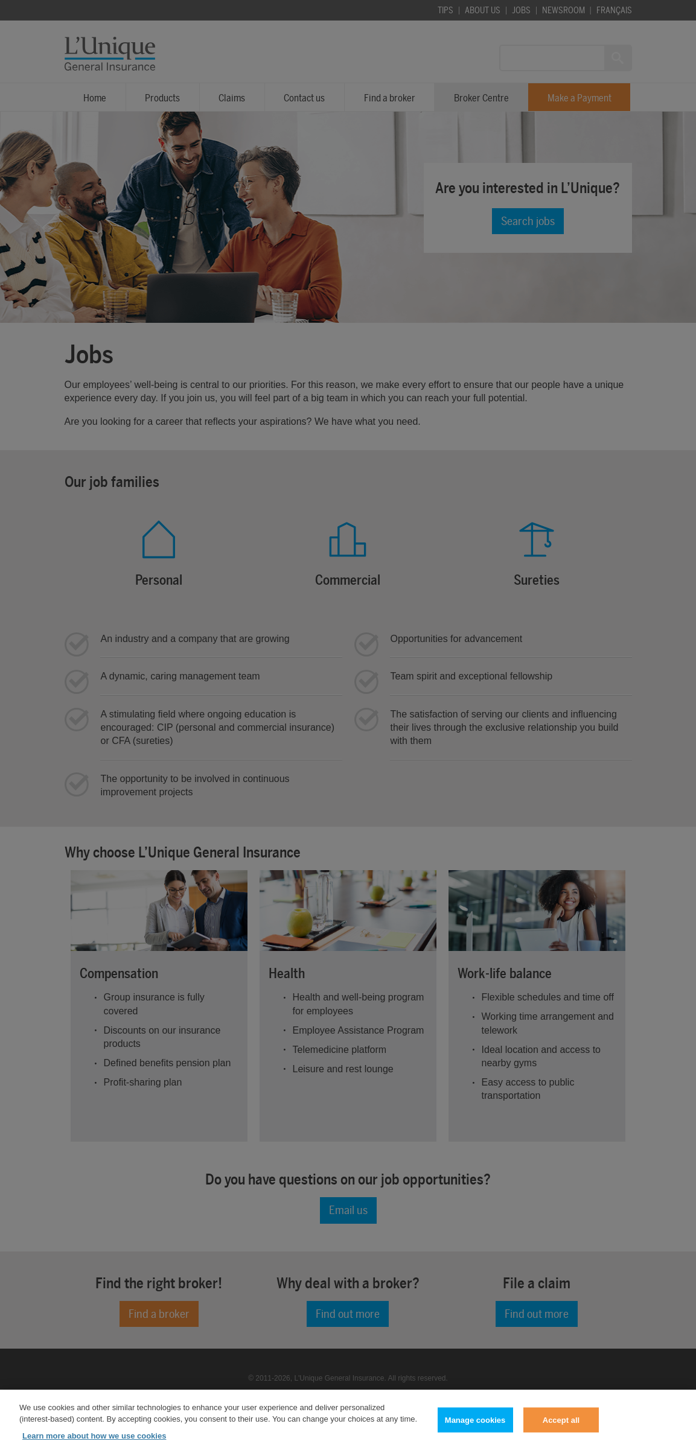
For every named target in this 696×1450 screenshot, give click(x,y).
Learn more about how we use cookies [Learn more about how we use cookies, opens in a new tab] (94, 1442)
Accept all (561, 1426)
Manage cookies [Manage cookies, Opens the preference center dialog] (475, 1426)
